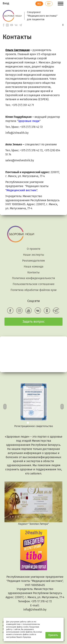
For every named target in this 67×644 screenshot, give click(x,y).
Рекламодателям (33, 260)
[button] (5, 405)
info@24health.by (34, 609)
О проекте (33, 248)
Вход (6, 3)
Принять (53, 635)
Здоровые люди (28, 121)
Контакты (33, 272)
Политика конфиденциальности (33, 278)
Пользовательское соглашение (33, 284)
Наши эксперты (33, 254)
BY (49, 3)
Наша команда (33, 266)
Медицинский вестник (21, 190)
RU (39, 3)
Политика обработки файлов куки (34, 290)
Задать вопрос (34, 322)
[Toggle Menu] (60, 3)
